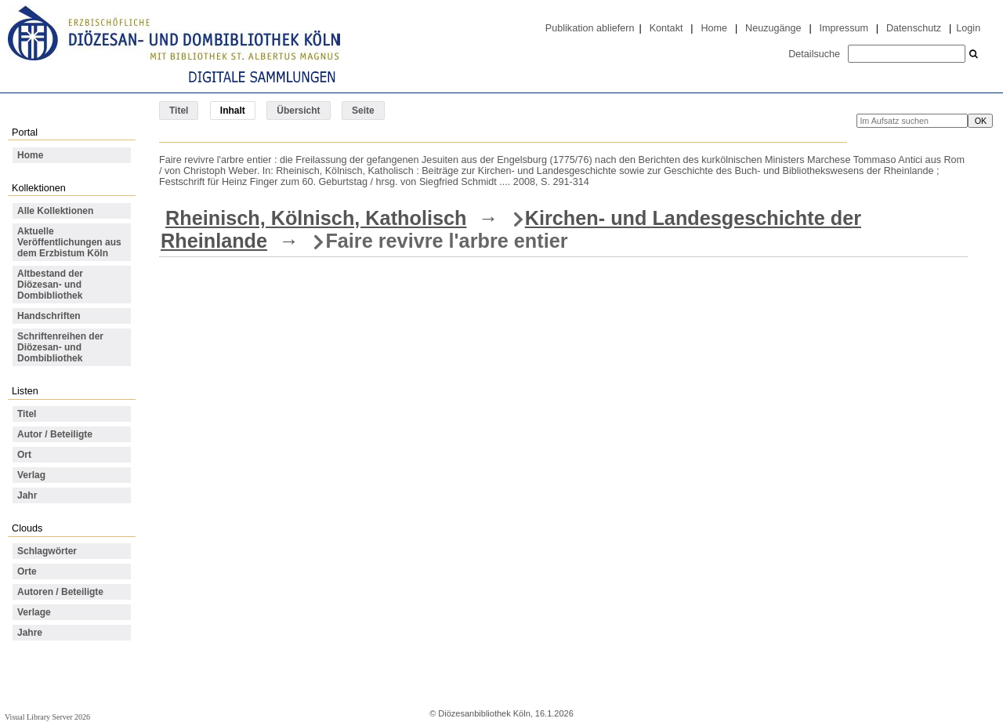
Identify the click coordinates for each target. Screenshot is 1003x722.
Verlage (34, 612)
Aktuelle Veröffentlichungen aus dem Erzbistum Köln (69, 242)
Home (714, 28)
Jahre (29, 632)
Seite (363, 110)
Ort (24, 454)
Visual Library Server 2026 (47, 717)
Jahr (27, 495)
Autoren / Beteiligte (60, 591)
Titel (178, 110)
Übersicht (298, 110)
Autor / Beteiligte (54, 434)
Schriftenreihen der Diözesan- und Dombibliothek (60, 347)
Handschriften (49, 315)
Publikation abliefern (590, 28)
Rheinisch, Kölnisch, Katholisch (315, 218)
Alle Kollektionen (55, 210)
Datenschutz (913, 28)
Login (968, 28)
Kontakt (666, 28)
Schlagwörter (47, 551)
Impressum (844, 28)
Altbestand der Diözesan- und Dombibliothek (50, 284)
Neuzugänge (773, 28)
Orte (27, 571)
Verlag (31, 475)
